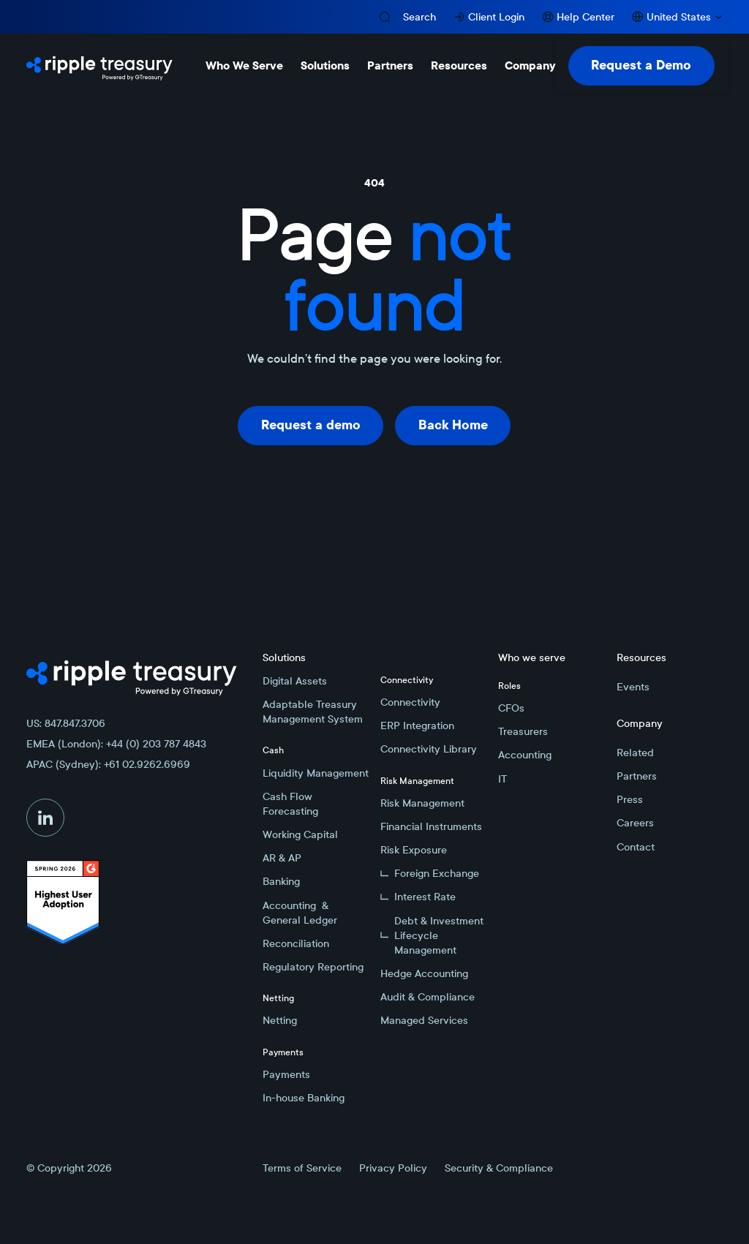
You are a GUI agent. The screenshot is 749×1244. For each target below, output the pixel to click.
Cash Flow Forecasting (290, 804)
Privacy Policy (393, 1168)
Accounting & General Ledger (300, 913)
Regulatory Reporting (313, 966)
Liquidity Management (316, 773)
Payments (286, 1074)
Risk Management (422, 803)
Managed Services (424, 1020)
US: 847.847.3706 (65, 723)
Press (630, 799)
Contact (636, 846)
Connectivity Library (428, 748)
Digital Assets (295, 680)
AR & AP (282, 857)
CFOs (511, 708)
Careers (635, 822)
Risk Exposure (413, 849)
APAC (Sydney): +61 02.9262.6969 (108, 764)
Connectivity (410, 702)
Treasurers (523, 731)
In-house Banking (304, 1097)
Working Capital (300, 834)
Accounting (525, 754)
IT (502, 778)
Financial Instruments (431, 826)
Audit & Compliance (427, 996)
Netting (280, 1020)
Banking (281, 881)
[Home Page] (99, 66)
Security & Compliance (499, 1168)
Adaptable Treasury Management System (313, 711)
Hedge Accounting (424, 973)
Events (633, 686)
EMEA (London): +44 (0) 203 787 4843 (116, 743)
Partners (637, 776)
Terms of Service (302, 1168)
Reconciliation (296, 943)
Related (635, 752)
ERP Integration (417, 725)
